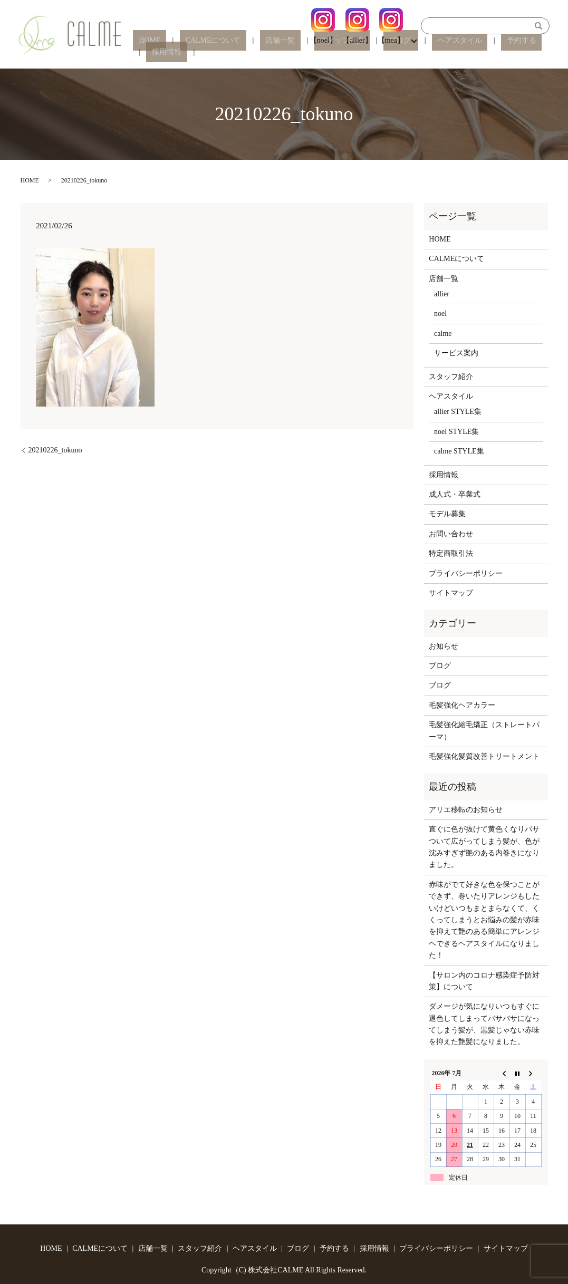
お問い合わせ (451, 534)
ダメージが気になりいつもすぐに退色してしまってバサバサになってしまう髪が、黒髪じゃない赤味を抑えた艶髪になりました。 (484, 1024)
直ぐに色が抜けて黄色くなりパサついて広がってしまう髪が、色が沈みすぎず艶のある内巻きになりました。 (484, 846)
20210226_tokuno (55, 450)
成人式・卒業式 (454, 494)
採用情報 (522, 52)
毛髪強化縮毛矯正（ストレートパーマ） (484, 730)
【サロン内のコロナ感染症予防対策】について (484, 981)
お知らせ (443, 646)
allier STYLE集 (458, 412)
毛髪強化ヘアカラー (462, 705)
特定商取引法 (451, 553)
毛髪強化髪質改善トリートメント (484, 756)
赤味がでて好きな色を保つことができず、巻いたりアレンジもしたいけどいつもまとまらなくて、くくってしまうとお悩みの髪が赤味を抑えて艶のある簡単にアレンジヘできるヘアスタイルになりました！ (484, 920)
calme (442, 333)
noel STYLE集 (456, 432)
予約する (480, 52)
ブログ (376, 52)
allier (441, 294)
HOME (171, 52)
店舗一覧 (279, 52)
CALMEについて (223, 52)
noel (440, 313)
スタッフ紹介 (329, 52)
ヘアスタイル (430, 52)
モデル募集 (447, 514)
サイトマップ (451, 593)
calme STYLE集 (459, 451)
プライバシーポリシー (466, 573)
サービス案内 (456, 353)
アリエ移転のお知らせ (466, 810)
